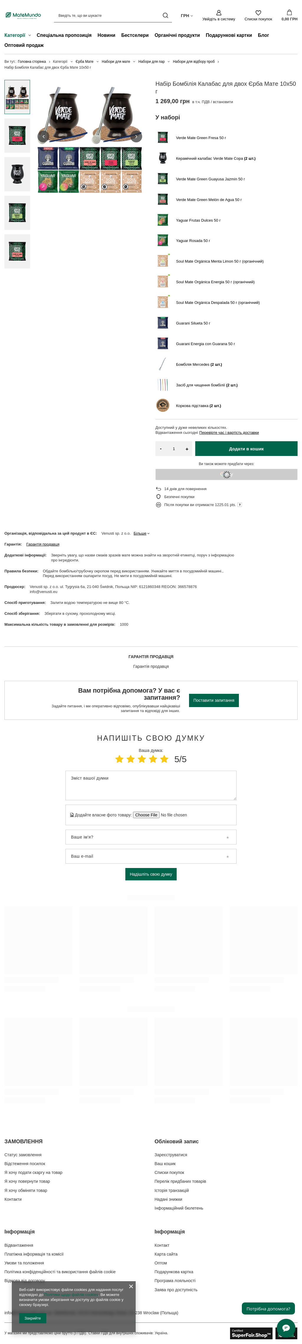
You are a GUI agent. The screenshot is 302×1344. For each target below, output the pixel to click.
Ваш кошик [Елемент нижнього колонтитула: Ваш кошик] (165, 1163)
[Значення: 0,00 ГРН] (290, 15)
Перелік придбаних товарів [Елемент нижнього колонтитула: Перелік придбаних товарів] (180, 1181)
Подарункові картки (229, 35)
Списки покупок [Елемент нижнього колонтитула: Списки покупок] (169, 1172)
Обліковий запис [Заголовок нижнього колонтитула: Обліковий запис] (177, 1141)
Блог (263, 35)
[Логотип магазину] (23, 15)
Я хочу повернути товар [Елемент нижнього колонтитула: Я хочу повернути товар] (27, 1181)
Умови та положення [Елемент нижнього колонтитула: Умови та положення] (24, 1263)
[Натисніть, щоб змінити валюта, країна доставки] (187, 15)
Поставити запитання (213, 700)
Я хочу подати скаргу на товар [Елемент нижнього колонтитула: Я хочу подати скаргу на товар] (33, 1172)
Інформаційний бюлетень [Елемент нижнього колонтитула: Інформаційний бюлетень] (179, 1208)
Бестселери (135, 35)
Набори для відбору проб (194, 62)
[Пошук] (165, 15)
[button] (43, 136)
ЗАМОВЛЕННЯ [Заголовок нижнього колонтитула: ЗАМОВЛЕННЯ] (23, 1141)
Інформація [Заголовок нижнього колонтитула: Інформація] (19, 1232)
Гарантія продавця (42, 544)
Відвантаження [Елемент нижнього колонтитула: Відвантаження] (18, 1245)
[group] (90, 136)
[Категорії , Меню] (31, 36)
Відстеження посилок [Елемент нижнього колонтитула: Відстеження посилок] (24, 1163)
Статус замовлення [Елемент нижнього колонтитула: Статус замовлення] (23, 1154)
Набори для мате (116, 62)
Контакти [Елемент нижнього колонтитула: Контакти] (13, 1199)
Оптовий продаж (24, 45)
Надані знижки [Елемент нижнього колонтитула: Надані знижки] (168, 1199)
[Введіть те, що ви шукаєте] (113, 15)
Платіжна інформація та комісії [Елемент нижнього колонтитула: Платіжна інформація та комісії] (34, 1254)
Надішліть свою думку (151, 874)
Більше (140, 533)
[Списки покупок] (258, 15)
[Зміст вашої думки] (151, 785)
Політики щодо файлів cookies (71, 1294)
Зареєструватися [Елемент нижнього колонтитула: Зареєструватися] (171, 1154)
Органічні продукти (177, 35)
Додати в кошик (246, 448)
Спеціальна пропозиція (64, 35)
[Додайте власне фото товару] (172, 815)
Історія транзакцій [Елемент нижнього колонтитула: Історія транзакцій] (172, 1190)
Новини (107, 35)
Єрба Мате (84, 62)
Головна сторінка (32, 62)
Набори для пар (151, 62)
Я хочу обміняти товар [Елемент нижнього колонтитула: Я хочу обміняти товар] (25, 1190)
